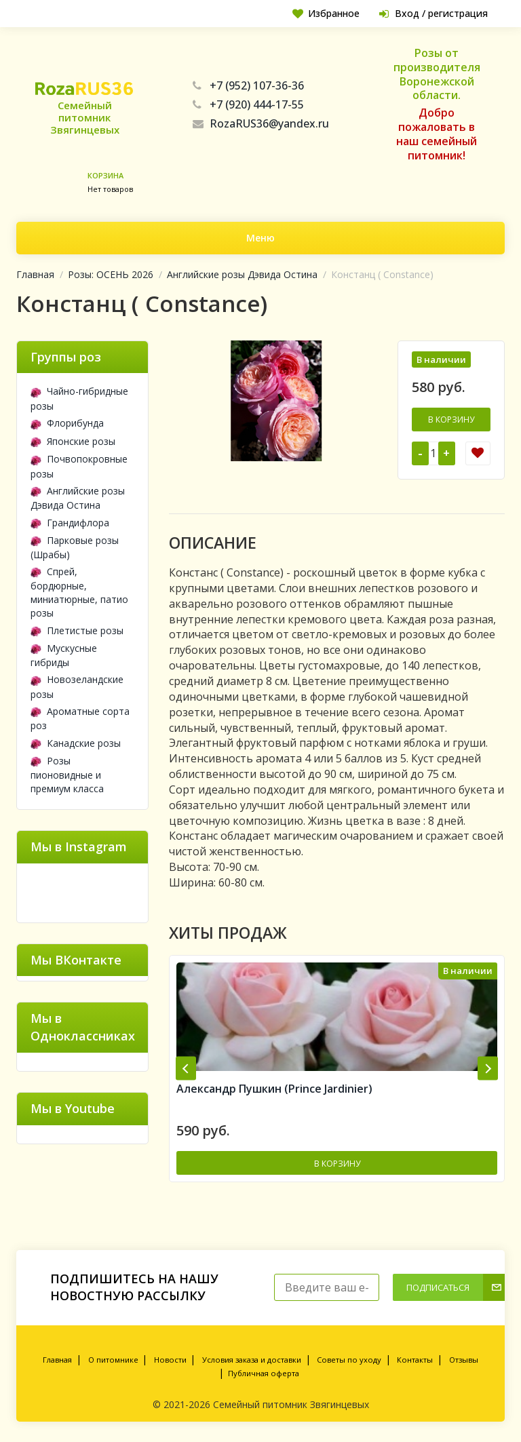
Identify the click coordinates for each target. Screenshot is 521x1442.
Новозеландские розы (77, 686)
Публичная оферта (263, 1373)
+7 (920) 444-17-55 (248, 104)
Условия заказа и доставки (251, 1360)
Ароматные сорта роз (80, 718)
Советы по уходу (349, 1360)
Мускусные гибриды (64, 655)
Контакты (415, 1360)
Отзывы (463, 1360)
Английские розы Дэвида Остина (242, 274)
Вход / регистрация (433, 13)
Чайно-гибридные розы (79, 398)
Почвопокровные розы (79, 466)
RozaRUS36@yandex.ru (261, 123)
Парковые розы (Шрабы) (75, 547)
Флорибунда (67, 422)
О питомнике (113, 1360)
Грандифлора (70, 522)
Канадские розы (76, 743)
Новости (170, 1360)
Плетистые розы (77, 630)
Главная (35, 274)
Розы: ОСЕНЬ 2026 (110, 274)
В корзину (451, 419)
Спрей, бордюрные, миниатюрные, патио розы (79, 592)
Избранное (326, 13)
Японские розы (73, 441)
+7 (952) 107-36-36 (248, 85)
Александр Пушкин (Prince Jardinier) (274, 1088)
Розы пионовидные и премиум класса (67, 774)
